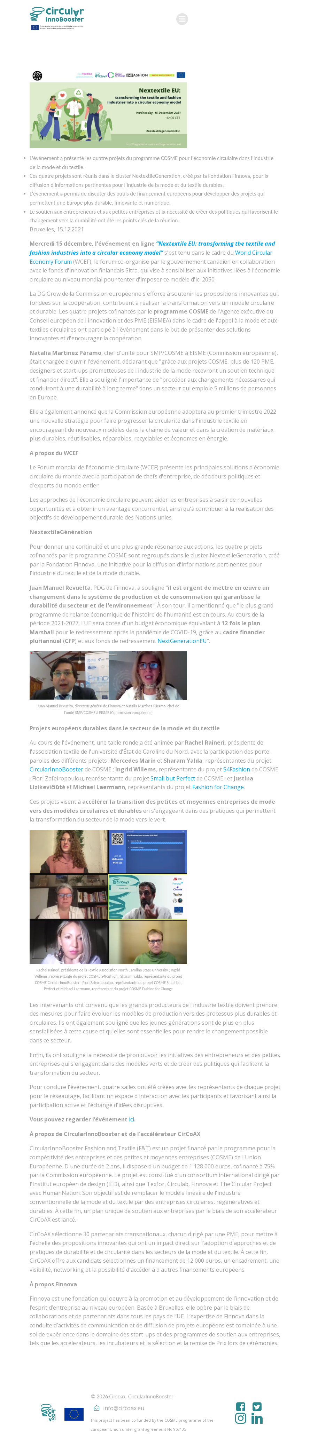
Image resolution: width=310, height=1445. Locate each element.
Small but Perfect (172, 778)
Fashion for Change (218, 787)
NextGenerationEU (182, 641)
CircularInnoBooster (56, 769)
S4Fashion (236, 769)
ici (131, 1119)
